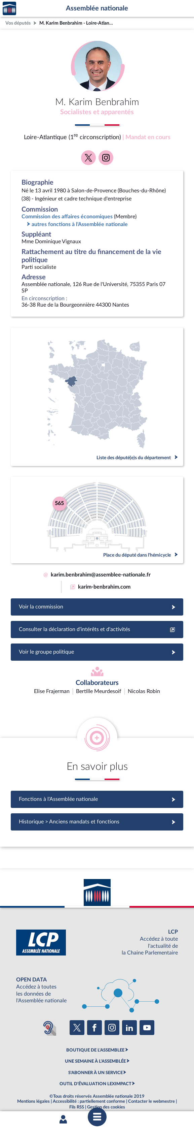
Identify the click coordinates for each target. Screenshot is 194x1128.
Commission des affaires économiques (67, 216)
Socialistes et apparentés (97, 112)
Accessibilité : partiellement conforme (89, 1084)
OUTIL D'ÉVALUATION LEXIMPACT (95, 1067)
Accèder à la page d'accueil (9, 8)
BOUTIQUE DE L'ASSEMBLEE (95, 1033)
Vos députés (18, 23)
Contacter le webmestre (151, 1084)
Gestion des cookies (106, 1090)
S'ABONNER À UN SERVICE (95, 1055)
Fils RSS (76, 1090)
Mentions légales (33, 1084)
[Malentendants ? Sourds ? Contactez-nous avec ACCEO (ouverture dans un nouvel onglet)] (48, 1010)
